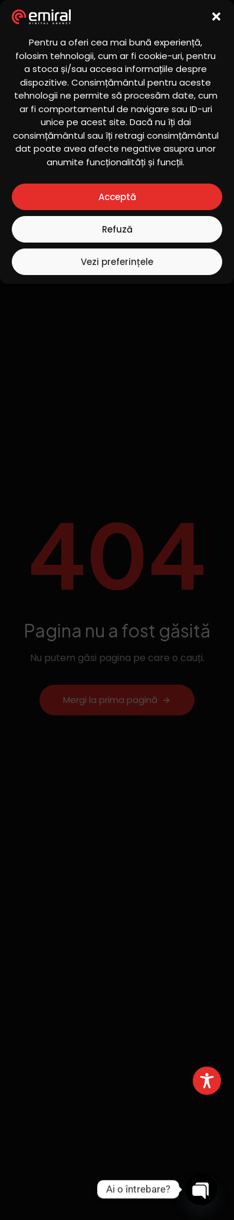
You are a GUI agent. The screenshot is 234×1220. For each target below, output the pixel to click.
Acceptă (117, 197)
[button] (216, 16)
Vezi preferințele (117, 262)
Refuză (117, 229)
